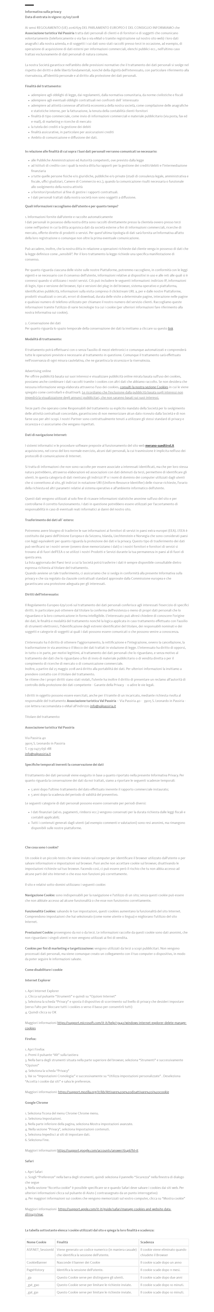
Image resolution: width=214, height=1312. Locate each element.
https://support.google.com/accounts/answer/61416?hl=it (97, 1150)
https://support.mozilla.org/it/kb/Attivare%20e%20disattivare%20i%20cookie (113, 1092)
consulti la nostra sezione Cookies (144, 387)
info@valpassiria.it (103, 706)
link (170, 328)
